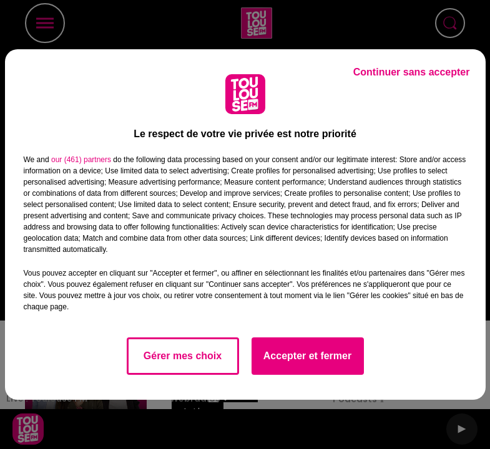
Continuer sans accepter (411, 72)
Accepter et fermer (307, 355)
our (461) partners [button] (81, 159)
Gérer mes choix (183, 355)
